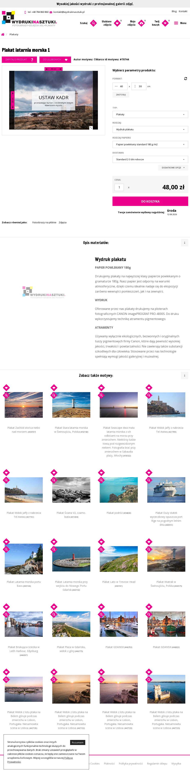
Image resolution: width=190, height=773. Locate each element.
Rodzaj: (117, 122)
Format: (117, 78)
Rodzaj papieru (121, 137)
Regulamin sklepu (157, 763)
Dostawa (118, 152)
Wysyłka (176, 763)
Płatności (109, 763)
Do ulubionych (55, 59)
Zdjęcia (63, 222)
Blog (174, 11)
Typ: (115, 107)
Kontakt (183, 11)
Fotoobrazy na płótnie (44, 222)
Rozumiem (77, 742)
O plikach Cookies (89, 763)
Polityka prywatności (131, 763)
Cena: (117, 179)
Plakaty (14, 34)
